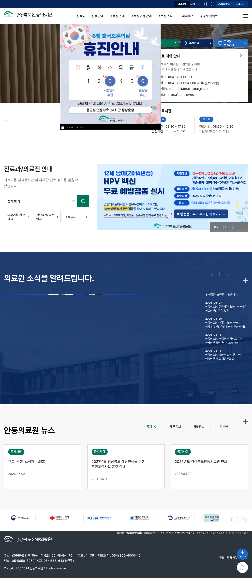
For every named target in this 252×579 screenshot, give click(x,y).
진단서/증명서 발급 (44, 219)
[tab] (143, 431)
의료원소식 (165, 16)
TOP (240, 567)
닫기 (153, 127)
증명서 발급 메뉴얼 (227, 559)
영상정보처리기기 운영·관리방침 (142, 539)
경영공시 (151, 4)
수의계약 (221, 431)
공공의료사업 (194, 539)
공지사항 (143, 431)
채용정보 (169, 431)
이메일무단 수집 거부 (173, 539)
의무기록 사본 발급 (15, 219)
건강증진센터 (209, 4)
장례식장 (235, 4)
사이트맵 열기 (245, 16)
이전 (31, 119)
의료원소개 (117, 16)
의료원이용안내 (141, 16)
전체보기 (15, 202)
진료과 (81, 16)
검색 (82, 202)
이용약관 (96, 539)
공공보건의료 (209, 16)
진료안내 (98, 16)
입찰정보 (195, 431)
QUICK (240, 550)
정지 (9, 119)
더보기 (240, 66)
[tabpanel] (126, 467)
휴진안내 (196, 48)
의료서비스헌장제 (213, 539)
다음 (53, 119)
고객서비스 (186, 16)
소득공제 (69, 219)
